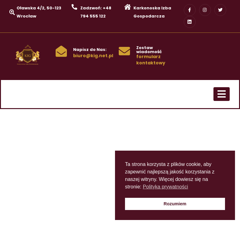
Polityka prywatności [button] (165, 186)
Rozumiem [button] (175, 203)
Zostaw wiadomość (149, 50)
